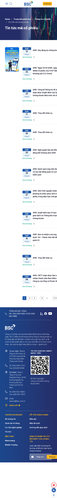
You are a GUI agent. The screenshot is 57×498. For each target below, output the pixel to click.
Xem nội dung (29, 57)
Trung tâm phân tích (22, 19)
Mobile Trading (11, 445)
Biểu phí (33, 419)
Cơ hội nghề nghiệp (13, 427)
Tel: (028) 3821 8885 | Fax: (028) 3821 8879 (17, 393)
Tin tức (8, 432)
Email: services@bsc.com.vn (17, 400)
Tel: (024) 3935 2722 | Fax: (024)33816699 (17, 367)
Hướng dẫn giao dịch (38, 427)
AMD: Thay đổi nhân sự (42, 113)
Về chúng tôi (10, 419)
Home (7, 19)
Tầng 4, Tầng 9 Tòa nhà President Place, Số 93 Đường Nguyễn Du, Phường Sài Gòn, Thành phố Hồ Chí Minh (17, 379)
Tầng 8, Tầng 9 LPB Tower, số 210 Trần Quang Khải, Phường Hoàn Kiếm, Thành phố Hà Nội (17, 356)
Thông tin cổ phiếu (43, 19)
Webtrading (10, 441)
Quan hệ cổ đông (12, 423)
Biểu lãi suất (35, 423)
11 (42, 298)
